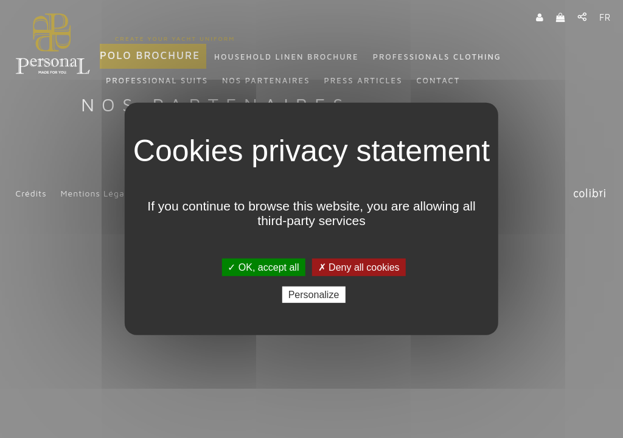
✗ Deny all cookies (359, 267)
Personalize (313, 295)
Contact (438, 80)
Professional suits (157, 80)
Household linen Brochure (286, 56)
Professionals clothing (437, 56)
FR (605, 17)
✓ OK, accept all (263, 267)
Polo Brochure (150, 55)
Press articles (363, 80)
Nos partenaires (266, 80)
